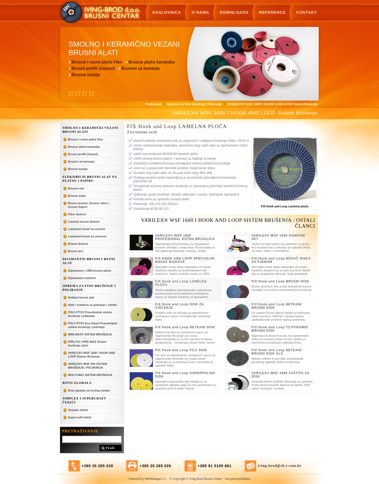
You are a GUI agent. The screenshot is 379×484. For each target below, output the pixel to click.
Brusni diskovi (78, 243)
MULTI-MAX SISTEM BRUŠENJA (90, 375)
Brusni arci (75, 251)
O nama (200, 12)
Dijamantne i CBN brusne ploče (89, 270)
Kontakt (306, 12)
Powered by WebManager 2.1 (147, 479)
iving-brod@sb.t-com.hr (280, 466)
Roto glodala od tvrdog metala (89, 390)
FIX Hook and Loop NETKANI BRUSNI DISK (277, 306)
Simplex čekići (78, 410)
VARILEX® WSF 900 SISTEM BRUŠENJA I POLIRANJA (87, 365)
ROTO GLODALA (77, 383)
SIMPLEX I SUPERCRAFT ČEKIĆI (84, 400)
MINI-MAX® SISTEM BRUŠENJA (90, 334)
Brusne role (76, 188)
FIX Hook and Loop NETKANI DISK (185, 327)
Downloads (234, 12)
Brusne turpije (86, 74)
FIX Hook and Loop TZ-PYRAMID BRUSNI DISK (280, 329)
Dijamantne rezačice (82, 278)
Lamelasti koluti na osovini (86, 229)
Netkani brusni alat (81, 297)
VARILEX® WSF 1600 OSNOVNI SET (278, 237)
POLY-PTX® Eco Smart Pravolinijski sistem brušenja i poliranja (92, 325)
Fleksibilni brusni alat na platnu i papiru (90, 179)
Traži (110, 448)
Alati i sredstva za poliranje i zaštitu (92, 304)
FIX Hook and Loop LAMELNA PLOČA (181, 283)
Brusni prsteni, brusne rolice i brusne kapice (88, 205)
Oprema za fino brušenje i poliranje (89, 288)
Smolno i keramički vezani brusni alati (90, 130)
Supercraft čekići (80, 417)
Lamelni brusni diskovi (83, 221)
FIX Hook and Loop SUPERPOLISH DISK (185, 374)
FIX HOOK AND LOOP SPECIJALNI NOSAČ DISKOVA (185, 260)
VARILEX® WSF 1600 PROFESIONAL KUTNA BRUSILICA (185, 237)
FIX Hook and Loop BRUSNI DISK (281, 281)
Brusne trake (77, 195)
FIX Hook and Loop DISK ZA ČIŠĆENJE (179, 306)
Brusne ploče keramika (151, 62)
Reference (272, 12)
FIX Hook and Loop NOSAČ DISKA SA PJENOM (281, 260)
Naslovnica (166, 12)
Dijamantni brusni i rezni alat (89, 261)
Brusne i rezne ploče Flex (97, 62)
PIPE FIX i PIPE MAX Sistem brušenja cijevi (87, 343)
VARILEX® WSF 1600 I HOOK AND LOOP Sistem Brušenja (91, 354)
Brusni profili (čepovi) (93, 68)
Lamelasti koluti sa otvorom (87, 236)
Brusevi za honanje (140, 68)
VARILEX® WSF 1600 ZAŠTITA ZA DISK (281, 374)
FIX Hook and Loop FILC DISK (181, 350)
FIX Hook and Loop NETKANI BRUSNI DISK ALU (277, 351)
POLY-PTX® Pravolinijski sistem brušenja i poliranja (90, 314)
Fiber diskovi (77, 214)
